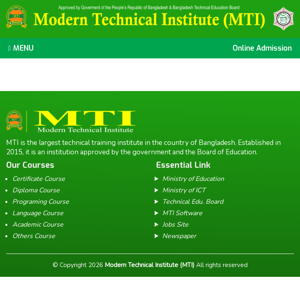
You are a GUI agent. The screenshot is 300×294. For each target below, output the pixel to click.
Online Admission (262, 48)
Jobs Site (175, 224)
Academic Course (37, 224)
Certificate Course (38, 179)
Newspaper (179, 236)
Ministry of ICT (184, 190)
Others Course (33, 236)
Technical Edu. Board (192, 202)
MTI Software (182, 213)
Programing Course (40, 202)
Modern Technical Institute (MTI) (150, 265)
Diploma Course (36, 190)
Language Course (37, 213)
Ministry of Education (193, 179)
